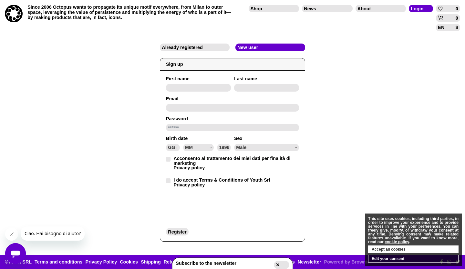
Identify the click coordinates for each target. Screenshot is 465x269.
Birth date (177, 138)
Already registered (182, 47)
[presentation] (215, 207)
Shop (256, 8)
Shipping (151, 261)
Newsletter (309, 261)
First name (178, 78)
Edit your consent (388, 258)
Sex (238, 138)
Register (177, 231)
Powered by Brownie (347, 261)
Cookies (129, 261)
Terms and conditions (58, 261)
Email (172, 98)
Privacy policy (189, 167)
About (364, 8)
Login (417, 8)
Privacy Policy (101, 261)
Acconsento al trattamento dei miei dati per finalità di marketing (231, 163)
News (310, 8)
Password (177, 118)
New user (247, 47)
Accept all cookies (389, 249)
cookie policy (397, 242)
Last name (245, 78)
